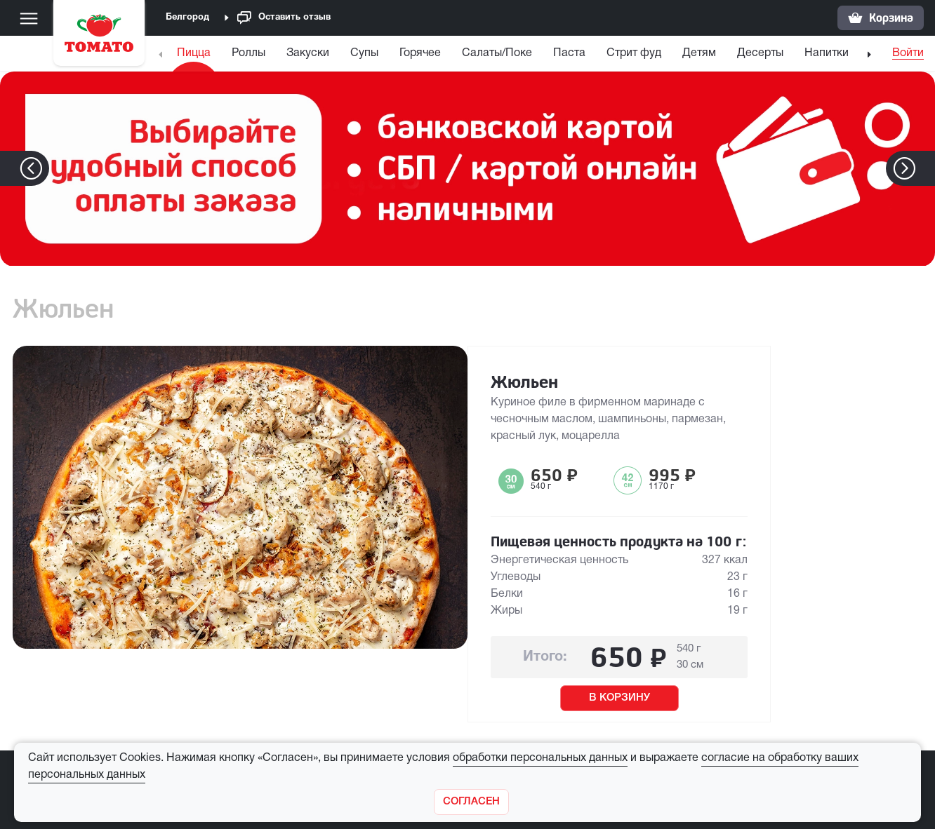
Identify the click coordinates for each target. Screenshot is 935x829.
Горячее (420, 53)
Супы (364, 53)
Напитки (826, 53)
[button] (925, 168)
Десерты (760, 53)
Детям (699, 53)
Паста (569, 53)
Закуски (307, 53)
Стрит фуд (633, 53)
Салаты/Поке (497, 53)
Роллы (248, 53)
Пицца (194, 53)
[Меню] (28, 18)
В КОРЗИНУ (619, 698)
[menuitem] (195, 56)
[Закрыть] (471, 802)
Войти (908, 53)
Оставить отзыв (284, 18)
